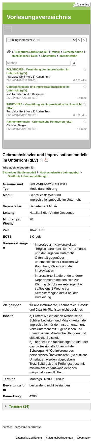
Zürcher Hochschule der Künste (21, 426)
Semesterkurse (73, 51)
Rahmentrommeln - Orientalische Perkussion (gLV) (39, 121)
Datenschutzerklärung (28, 437)
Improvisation (68, 55)
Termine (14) (19, 406)
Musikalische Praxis (25, 55)
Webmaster (84, 437)
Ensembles (48, 55)
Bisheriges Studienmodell (31, 51)
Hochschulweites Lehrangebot (59, 172)
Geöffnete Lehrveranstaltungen (28, 176)
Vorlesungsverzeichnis (39, 17)
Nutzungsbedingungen (59, 437)
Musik (56, 51)
